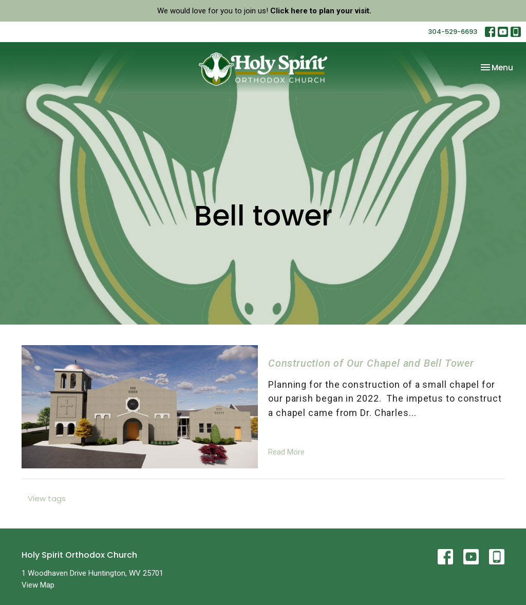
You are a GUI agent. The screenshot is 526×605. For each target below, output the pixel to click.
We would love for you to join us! (264, 10)
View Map (38, 585)
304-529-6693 (452, 31)
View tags (47, 498)
